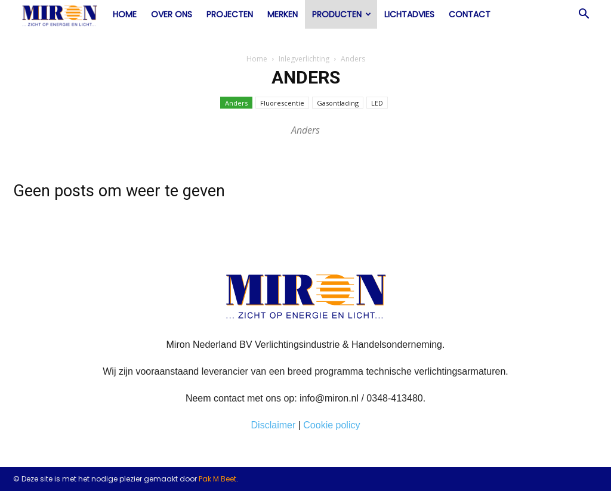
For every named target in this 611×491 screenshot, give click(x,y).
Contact (469, 14)
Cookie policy (331, 425)
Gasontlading (338, 102)
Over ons (171, 14)
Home (125, 14)
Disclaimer (273, 425)
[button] (583, 14)
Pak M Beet (217, 479)
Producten (341, 14)
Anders (236, 102)
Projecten (229, 14)
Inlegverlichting (304, 59)
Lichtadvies (409, 14)
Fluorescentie (282, 102)
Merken (282, 14)
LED (377, 102)
